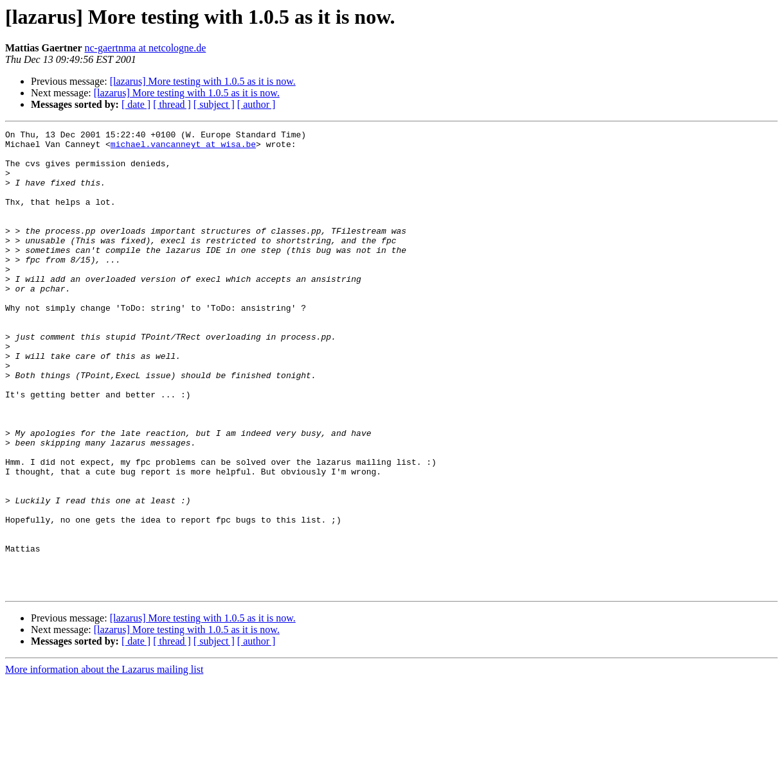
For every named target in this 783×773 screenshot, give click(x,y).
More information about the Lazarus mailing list (104, 761)
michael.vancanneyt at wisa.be (183, 147)
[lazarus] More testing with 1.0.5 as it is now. (203, 81)
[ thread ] (172, 104)
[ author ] (256, 104)
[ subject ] (214, 104)
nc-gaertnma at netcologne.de (145, 47)
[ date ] (136, 104)
